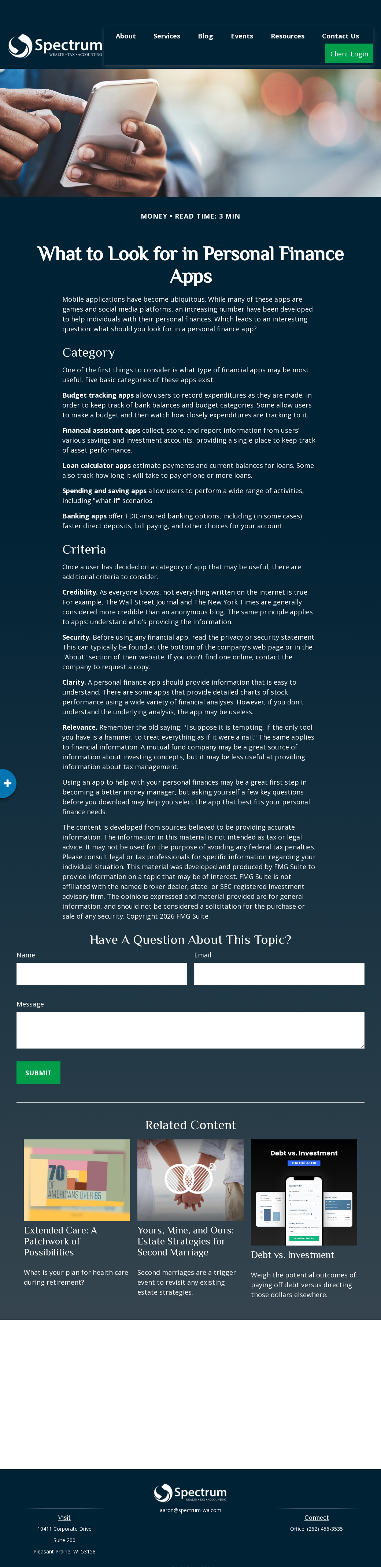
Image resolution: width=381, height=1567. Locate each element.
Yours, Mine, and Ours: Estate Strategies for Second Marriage (185, 1219)
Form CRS (198, 1546)
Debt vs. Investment (292, 1232)
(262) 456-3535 (325, 1506)
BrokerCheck (266, 1559)
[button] (125, 13)
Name (25, 932)
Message (30, 982)
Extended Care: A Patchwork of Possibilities (60, 1219)
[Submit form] (38, 1050)
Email (202, 932)
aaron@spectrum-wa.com (190, 1492)
